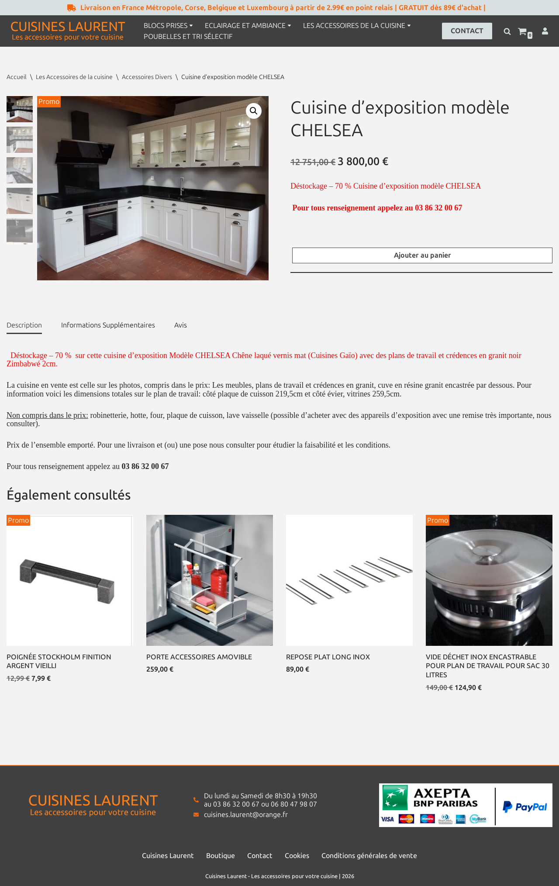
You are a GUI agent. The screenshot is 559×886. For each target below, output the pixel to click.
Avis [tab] (180, 325)
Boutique (220, 856)
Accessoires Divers (147, 77)
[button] (191, 25)
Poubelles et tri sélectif (188, 36)
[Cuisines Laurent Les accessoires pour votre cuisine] (68, 31)
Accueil (17, 77)
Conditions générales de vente (369, 856)
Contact (260, 856)
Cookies (297, 856)
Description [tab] (24, 325)
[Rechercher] (507, 31)
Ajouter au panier (422, 255)
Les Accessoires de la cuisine (74, 77)
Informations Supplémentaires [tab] (108, 325)
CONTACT (467, 31)
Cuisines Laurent (168, 856)
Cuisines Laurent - (228, 876)
